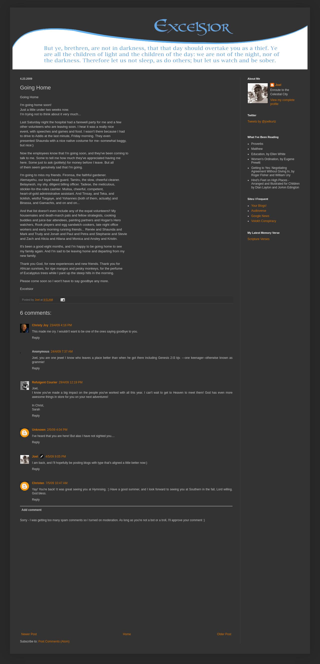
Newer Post (29, 634)
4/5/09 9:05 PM (56, 456)
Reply (36, 338)
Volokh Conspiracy (263, 221)
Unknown (39, 429)
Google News (260, 216)
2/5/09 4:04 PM (57, 429)
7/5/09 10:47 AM (57, 483)
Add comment (32, 510)
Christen (38, 483)
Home (127, 634)
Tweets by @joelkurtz (262, 121)
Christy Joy (40, 325)
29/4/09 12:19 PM (70, 382)
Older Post (224, 634)
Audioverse (258, 210)
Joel (35, 456)
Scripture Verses (259, 239)
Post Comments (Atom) (54, 641)
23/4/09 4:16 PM (61, 325)
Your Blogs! (258, 205)
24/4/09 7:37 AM (61, 351)
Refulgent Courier (44, 382)
